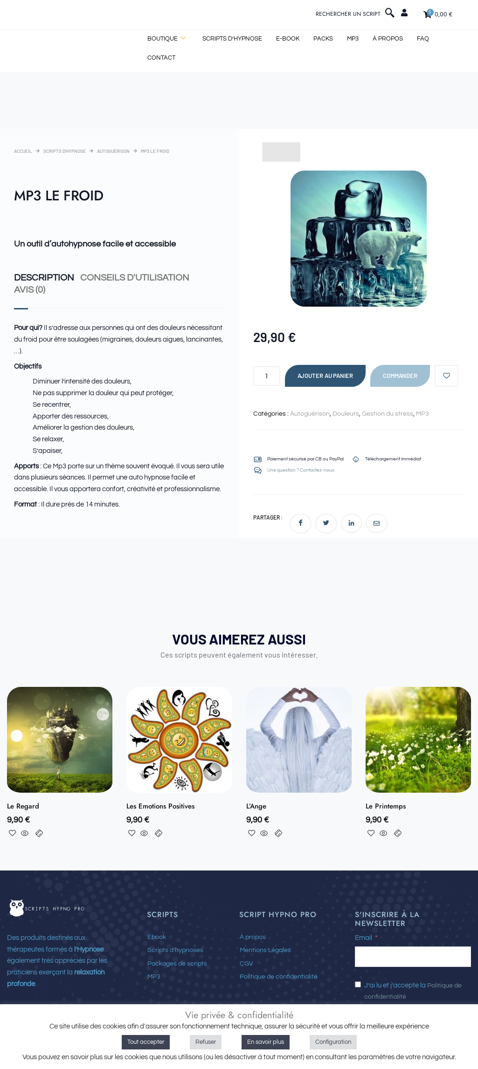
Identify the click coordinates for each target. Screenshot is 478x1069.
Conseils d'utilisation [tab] (135, 277)
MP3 (353, 39)
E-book (287, 39)
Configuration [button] (333, 1042)
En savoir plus (265, 1042)
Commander (400, 375)
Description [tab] (41, 277)
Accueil (23, 151)
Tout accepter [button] (145, 1042)
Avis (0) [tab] (28, 289)
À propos (388, 39)
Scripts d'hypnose (64, 151)
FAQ (423, 39)
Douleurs (346, 414)
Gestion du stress (387, 414)
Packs (323, 39)
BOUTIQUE (166, 40)
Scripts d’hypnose (232, 39)
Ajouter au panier (325, 375)
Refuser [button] (205, 1042)
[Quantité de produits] (266, 376)
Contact (161, 58)
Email (363, 940)
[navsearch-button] (390, 15)
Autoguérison (113, 151)
